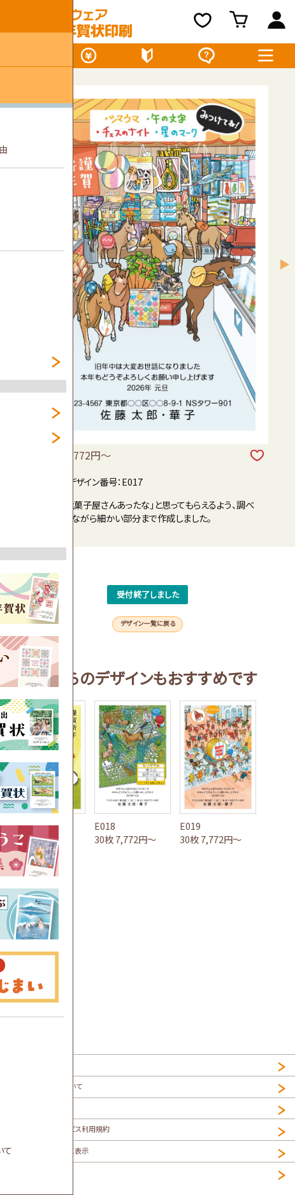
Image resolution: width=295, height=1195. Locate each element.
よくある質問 (206, 58)
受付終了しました (148, 615)
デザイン (29, 58)
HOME (23, 1074)
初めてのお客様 (147, 58)
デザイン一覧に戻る (148, 663)
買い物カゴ (241, 22)
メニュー (265, 58)
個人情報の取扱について (56, 1101)
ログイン (277, 22)
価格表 (88, 58)
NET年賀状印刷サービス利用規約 (75, 1156)
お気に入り (203, 22)
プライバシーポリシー (49, 1129)
